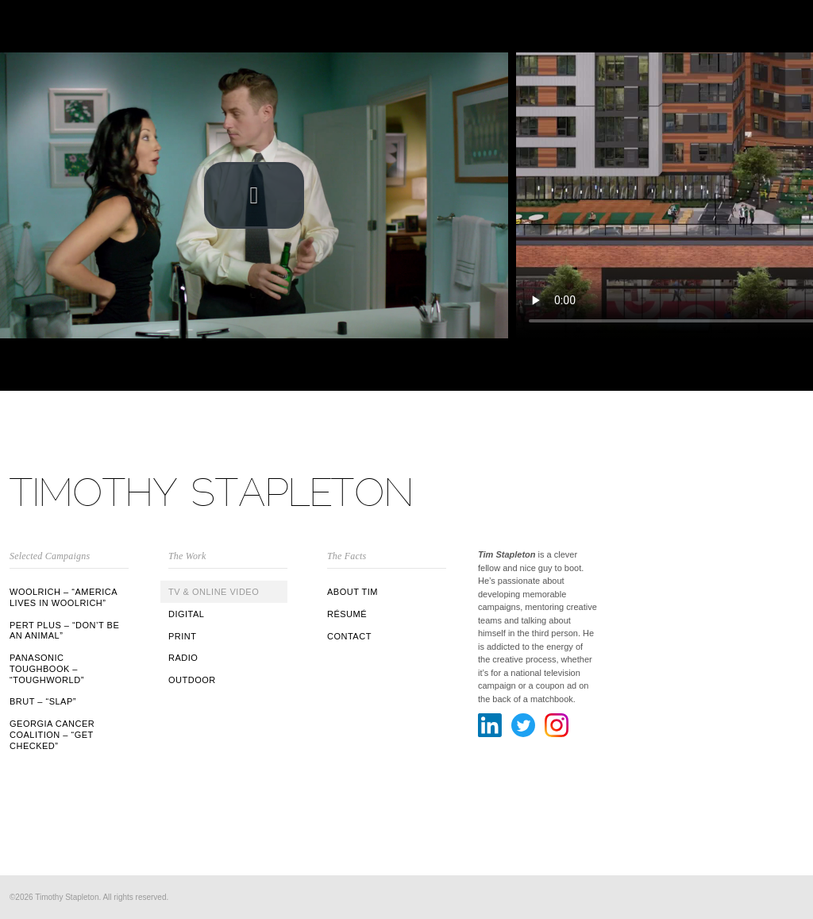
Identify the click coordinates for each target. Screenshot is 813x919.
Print (182, 636)
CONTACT (349, 636)
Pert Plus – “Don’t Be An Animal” (64, 630)
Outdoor (192, 680)
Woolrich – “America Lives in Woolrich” (63, 597)
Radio (183, 657)
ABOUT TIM (352, 592)
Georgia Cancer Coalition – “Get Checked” (52, 735)
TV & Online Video (213, 592)
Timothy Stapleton (212, 492)
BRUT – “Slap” (43, 701)
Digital (186, 614)
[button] (254, 195)
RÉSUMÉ (347, 614)
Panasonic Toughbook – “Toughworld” (47, 669)
